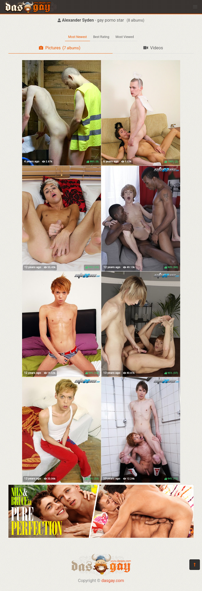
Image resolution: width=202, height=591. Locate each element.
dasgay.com (112, 580)
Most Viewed (124, 37)
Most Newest (77, 37)
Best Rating (101, 37)
